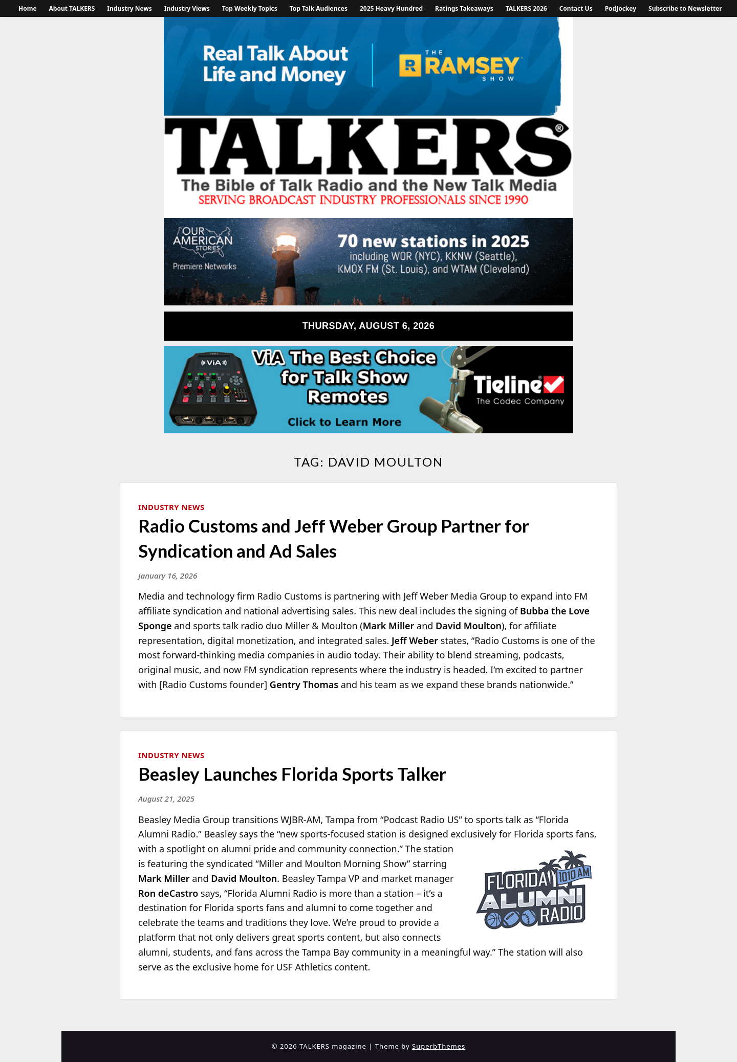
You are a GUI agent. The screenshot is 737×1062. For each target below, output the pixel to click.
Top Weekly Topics (249, 8)
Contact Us (576, 8)
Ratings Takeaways (464, 8)
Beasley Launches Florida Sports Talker (292, 773)
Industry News (129, 8)
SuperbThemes (438, 1046)
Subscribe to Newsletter (685, 8)
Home (27, 8)
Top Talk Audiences (319, 8)
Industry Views (187, 8)
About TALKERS (72, 8)
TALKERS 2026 (526, 8)
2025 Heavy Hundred (391, 8)
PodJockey (620, 8)
